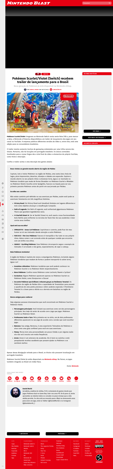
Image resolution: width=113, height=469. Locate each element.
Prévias (13, 455)
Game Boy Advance (29, 462)
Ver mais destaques (96, 137)
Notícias (13, 448)
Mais (76, 379)
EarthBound (60, 453)
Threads (54, 379)
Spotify (47, 379)
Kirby (42, 448)
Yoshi (42, 455)
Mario (42, 444)
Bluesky (61, 379)
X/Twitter (24, 379)
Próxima (61, 434)
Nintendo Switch (29, 446)
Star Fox (43, 451)
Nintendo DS (27, 458)
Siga (12, 458)
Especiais (14, 451)
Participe (87, 446)
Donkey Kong (60, 446)
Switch (45, 74)
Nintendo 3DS (28, 453)
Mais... (75, 455)
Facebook (9, 379)
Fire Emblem (60, 448)
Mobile (26, 448)
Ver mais (97, 131)
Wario (58, 450)
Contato (87, 448)
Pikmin (43, 458)
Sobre (87, 444)
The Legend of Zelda (47, 446)
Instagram (17, 379)
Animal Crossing (46, 460)
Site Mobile (15, 446)
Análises (14, 453)
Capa (13, 444)
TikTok (39, 379)
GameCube (27, 460)
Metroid (58, 443)
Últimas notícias (90, 74)
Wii (24, 455)
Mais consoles (28, 465)
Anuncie (87, 451)
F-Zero (43, 453)
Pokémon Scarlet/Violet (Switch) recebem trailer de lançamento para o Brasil (42, 80)
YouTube (31, 379)
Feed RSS (76, 453)
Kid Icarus (44, 462)
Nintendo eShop (50, 359)
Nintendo (75, 366)
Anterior (24, 434)
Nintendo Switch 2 (29, 444)
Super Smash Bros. (62, 460)
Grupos (69, 379)
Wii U (25, 451)
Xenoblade (59, 457)
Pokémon (59, 441)
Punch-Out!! (60, 455)
